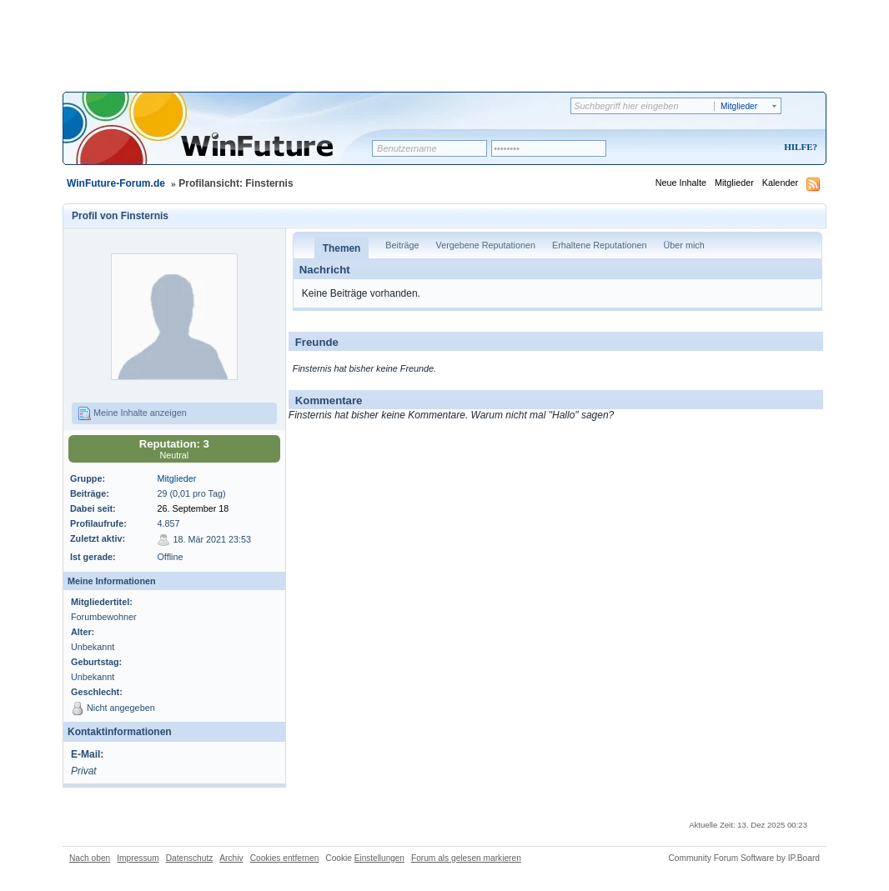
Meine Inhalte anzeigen (132, 413)
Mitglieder (734, 183)
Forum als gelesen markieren (466, 858)
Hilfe (798, 147)
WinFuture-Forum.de (116, 183)
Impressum (137, 858)
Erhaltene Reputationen (599, 245)
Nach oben (89, 858)
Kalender (780, 183)
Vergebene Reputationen (485, 245)
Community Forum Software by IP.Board (744, 858)
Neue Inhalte (680, 183)
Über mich (683, 245)
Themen (342, 248)
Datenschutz (189, 858)
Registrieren (731, 148)
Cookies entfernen (284, 858)
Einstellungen (379, 858)
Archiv (231, 858)
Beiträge (402, 245)
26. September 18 (193, 508)
